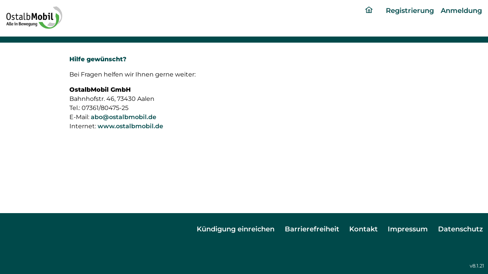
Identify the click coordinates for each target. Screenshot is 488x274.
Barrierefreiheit (312, 229)
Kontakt (363, 229)
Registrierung (410, 10)
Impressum (408, 229)
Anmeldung (461, 10)
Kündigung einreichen (235, 229)
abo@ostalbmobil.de (123, 117)
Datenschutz (460, 229)
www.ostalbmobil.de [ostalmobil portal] (130, 126)
